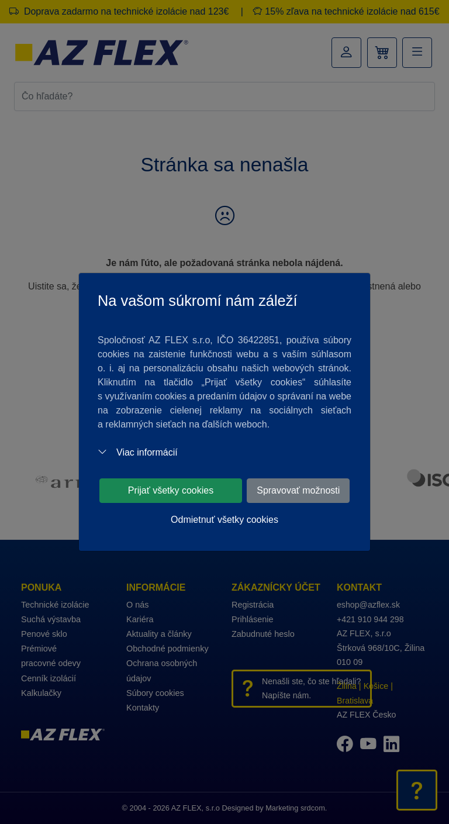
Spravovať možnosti (298, 490)
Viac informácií (138, 452)
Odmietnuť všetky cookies (224, 520)
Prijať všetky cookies (171, 490)
